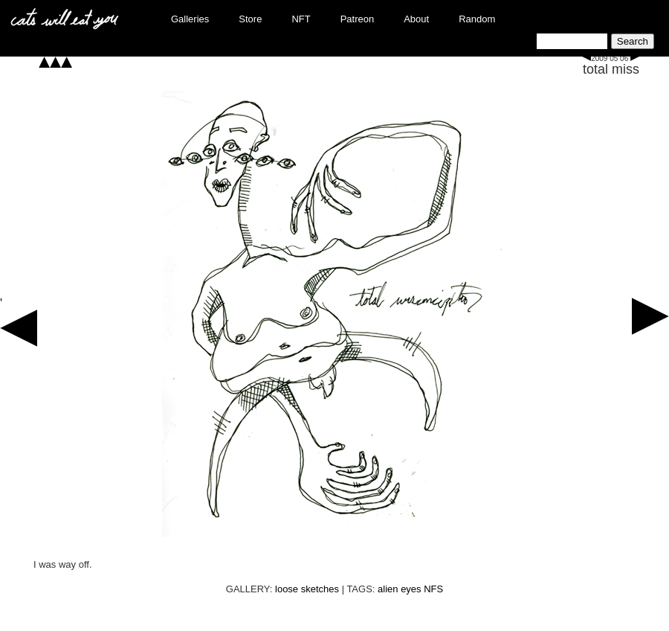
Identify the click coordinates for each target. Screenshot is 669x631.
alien (388, 589)
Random (477, 19)
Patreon (357, 19)
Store (250, 19)
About (416, 19)
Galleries (190, 19)
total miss (611, 69)
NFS (433, 589)
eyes (411, 589)
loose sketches (307, 589)
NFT (300, 19)
